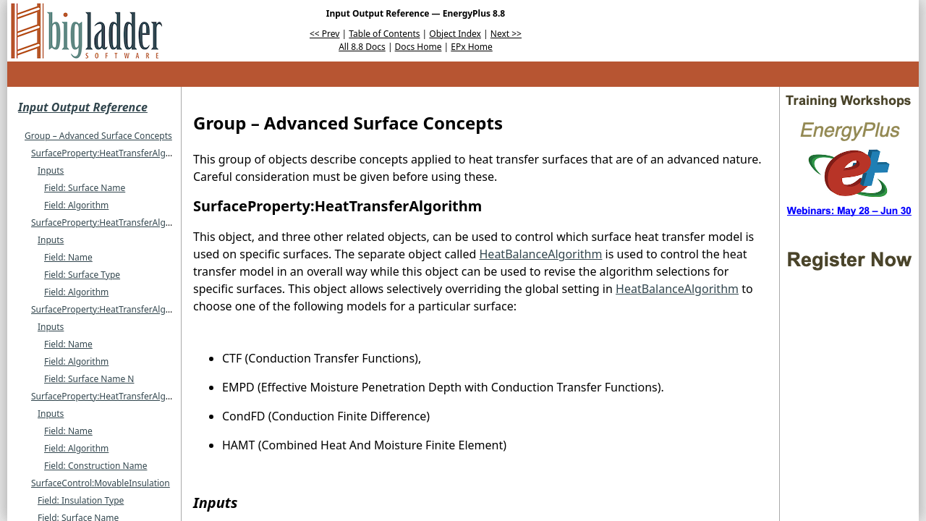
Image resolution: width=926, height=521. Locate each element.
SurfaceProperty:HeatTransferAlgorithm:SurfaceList (135, 309)
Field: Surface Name (84, 188)
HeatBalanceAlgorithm (541, 254)
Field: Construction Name (95, 465)
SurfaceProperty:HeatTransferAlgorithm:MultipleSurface (145, 222)
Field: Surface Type (82, 274)
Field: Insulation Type (81, 500)
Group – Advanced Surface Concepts (98, 136)
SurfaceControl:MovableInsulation (100, 483)
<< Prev (324, 33)
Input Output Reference (83, 107)
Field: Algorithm (76, 205)
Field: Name (68, 257)
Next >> (506, 33)
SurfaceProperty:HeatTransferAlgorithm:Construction (139, 396)
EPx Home (472, 47)
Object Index (455, 33)
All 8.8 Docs (362, 47)
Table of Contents (384, 33)
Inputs (51, 170)
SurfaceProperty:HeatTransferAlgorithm (112, 153)
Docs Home (418, 47)
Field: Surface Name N (89, 379)
